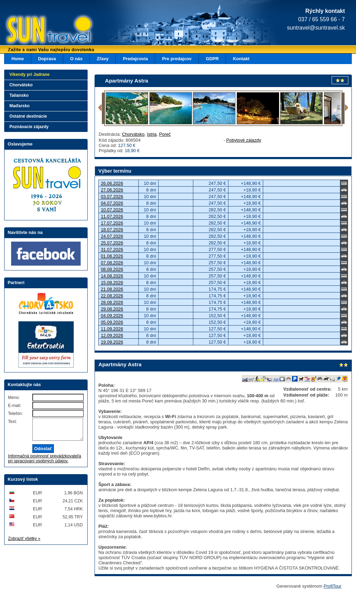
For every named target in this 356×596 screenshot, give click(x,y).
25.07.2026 (112, 242)
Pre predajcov (177, 58)
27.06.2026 (112, 190)
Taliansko (19, 95)
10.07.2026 (112, 209)
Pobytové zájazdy (243, 140)
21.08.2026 (112, 289)
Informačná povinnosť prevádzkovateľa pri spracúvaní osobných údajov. (44, 463)
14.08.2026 (112, 276)
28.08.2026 (112, 302)
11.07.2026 (112, 216)
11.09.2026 (112, 328)
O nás (76, 58)
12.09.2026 (112, 335)
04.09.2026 (112, 315)
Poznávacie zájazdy (29, 126)
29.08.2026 (112, 309)
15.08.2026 (112, 282)
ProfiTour (332, 586)
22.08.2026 (112, 295)
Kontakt (241, 58)
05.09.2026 (112, 322)
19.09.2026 (112, 342)
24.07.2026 (112, 236)
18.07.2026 (112, 229)
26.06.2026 (112, 183)
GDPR (212, 58)
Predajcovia (135, 58)
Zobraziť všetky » (24, 542)
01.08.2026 (112, 256)
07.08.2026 (112, 262)
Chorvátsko (133, 134)
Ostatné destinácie (28, 116)
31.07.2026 (112, 249)
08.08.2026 (112, 269)
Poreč (165, 134)
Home (17, 58)
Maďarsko (19, 105)
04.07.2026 (112, 203)
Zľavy (102, 58)
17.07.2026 (112, 223)
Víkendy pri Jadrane (29, 74)
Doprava (47, 58)
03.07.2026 (112, 196)
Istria (152, 134)
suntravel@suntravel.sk (316, 28)
